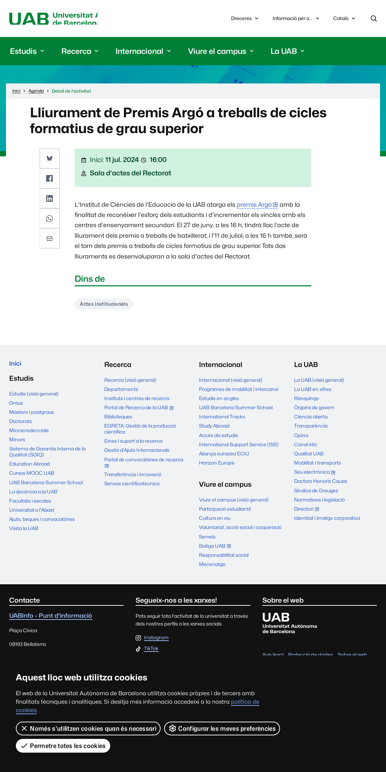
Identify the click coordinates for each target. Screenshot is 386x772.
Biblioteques (118, 419)
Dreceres (245, 19)
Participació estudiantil (225, 511)
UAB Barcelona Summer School (46, 487)
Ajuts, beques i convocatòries (42, 524)
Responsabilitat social (224, 557)
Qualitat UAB (309, 456)
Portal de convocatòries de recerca (143, 466)
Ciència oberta (311, 419)
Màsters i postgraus (31, 416)
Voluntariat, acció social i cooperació (240, 530)
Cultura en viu (214, 521)
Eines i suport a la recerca (133, 444)
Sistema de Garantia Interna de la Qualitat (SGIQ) (47, 456)
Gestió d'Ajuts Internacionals (136, 453)
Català (345, 21)
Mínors (17, 444)
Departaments (121, 391)
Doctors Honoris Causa (320, 484)
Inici (16, 367)
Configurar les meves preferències (222, 728)
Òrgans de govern (314, 410)
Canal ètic (305, 447)
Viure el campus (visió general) (234, 502)
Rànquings (306, 401)
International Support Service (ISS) (239, 447)
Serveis (207, 539)
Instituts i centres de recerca (136, 401)
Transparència (311, 428)
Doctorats (20, 426)
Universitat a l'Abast (31, 514)
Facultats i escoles (30, 505)
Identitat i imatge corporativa (327, 520)
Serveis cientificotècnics (132, 486)
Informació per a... (297, 19)
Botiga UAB (216, 549)
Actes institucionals (106, 305)
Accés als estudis (218, 438)
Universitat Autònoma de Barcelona (73, 19)
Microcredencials (29, 435)
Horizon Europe (217, 465)
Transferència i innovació (132, 477)
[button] (50, 159)
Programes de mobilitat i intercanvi (238, 391)
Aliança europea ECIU (224, 456)
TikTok (151, 651)
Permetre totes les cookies (63, 745)
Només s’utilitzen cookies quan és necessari (88, 728)
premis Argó (254, 206)
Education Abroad (29, 468)
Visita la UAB (23, 533)
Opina (301, 438)
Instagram (156, 640)
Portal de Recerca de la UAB (140, 411)
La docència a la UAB (33, 496)
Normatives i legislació (319, 502)
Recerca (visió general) (130, 382)
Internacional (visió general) (230, 382)
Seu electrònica (316, 475)
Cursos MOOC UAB (31, 477)
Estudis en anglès (219, 401)
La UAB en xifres (312, 391)
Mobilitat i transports (317, 465)
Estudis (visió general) (33, 398)
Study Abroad (214, 428)
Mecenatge (212, 566)
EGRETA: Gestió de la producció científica (140, 431)
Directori (308, 512)
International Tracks (222, 419)
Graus (16, 407)
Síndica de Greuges (316, 493)
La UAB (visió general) (319, 382)
